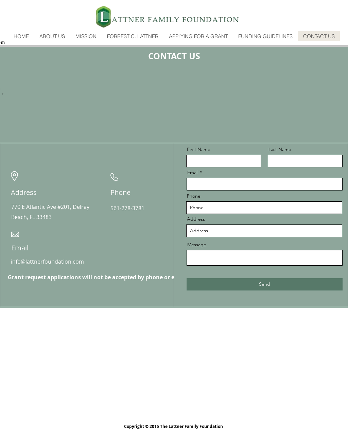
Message (196, 244)
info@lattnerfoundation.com (47, 261)
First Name (198, 149)
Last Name (279, 149)
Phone (194, 196)
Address (196, 219)
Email (192, 172)
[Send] (265, 284)
